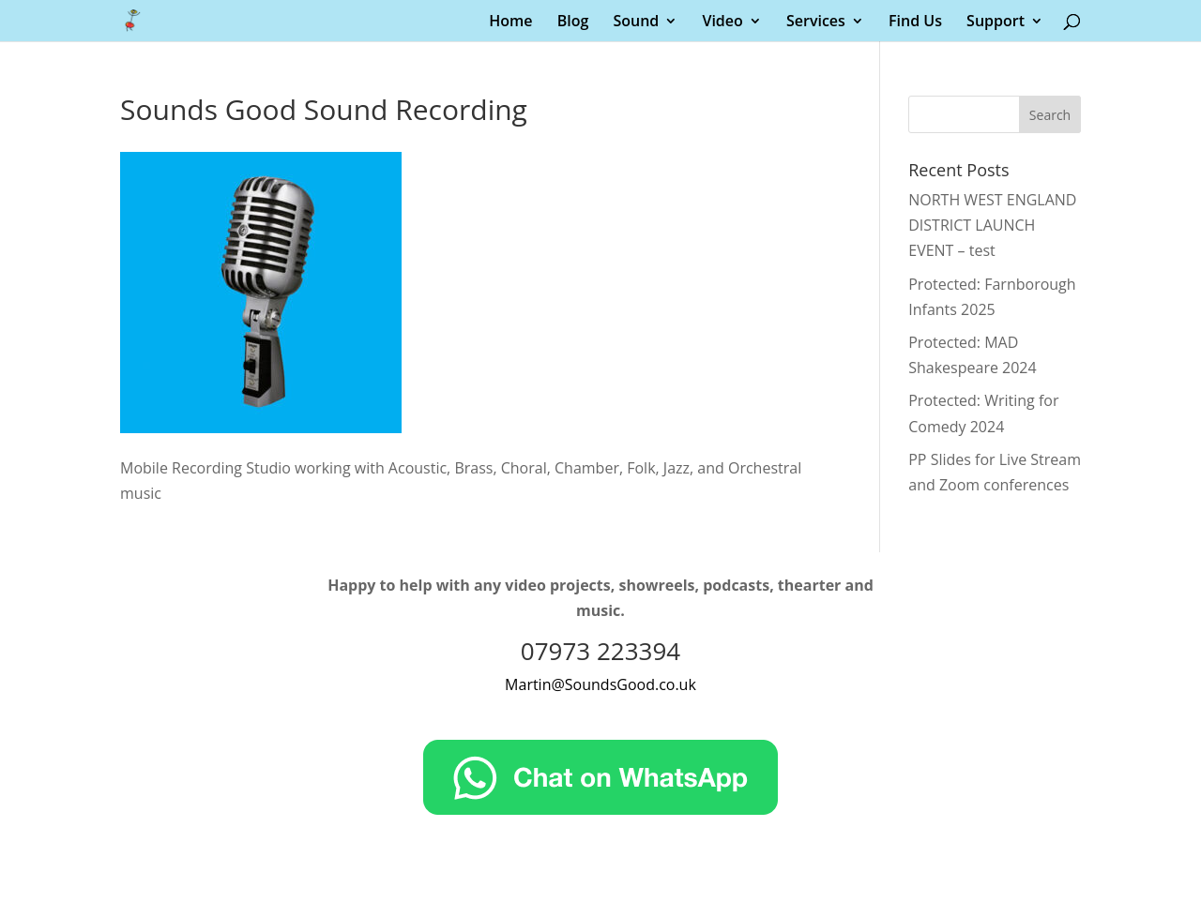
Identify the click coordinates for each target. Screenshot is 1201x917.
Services (815, 22)
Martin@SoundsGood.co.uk (600, 684)
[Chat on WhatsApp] (600, 809)
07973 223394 (600, 651)
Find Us (915, 22)
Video (722, 22)
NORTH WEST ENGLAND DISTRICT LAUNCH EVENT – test (992, 225)
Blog (573, 22)
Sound (636, 22)
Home (510, 22)
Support (995, 22)
